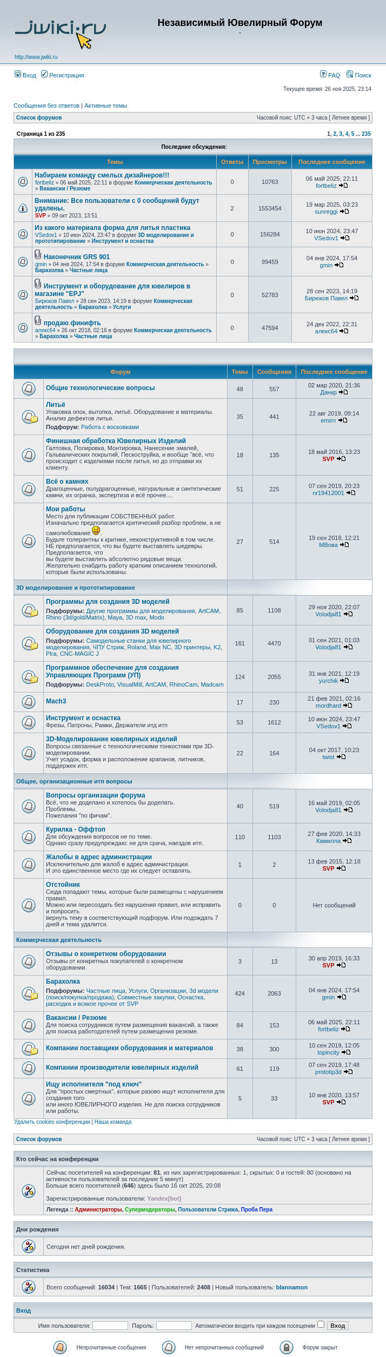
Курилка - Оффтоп (75, 829)
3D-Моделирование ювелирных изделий (111, 739)
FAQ (330, 75)
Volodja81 (328, 614)
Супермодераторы (150, 1210)
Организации (168, 990)
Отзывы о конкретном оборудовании (106, 954)
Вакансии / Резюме (64, 189)
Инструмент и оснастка (123, 241)
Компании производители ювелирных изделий (122, 1067)
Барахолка (49, 270)
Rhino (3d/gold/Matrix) (75, 617)
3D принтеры (192, 647)
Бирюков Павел (54, 301)
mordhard (328, 705)
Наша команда (113, 1122)
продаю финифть (72, 323)
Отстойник (63, 884)
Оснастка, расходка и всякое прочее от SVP (125, 1000)
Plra (51, 653)
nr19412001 (328, 493)
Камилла (328, 841)
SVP (40, 216)
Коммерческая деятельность (173, 183)
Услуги (122, 307)
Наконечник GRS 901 (77, 257)
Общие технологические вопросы (100, 388)
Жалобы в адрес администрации (99, 857)
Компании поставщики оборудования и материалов (130, 1048)
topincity (328, 1052)
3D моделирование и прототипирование (75, 587)
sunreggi (326, 211)
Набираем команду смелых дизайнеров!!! (102, 175)
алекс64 (45, 330)
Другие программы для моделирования (140, 611)
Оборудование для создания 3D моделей (112, 631)
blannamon (292, 1287)
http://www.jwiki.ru (36, 57)
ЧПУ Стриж (108, 647)
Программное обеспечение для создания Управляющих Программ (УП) (112, 671)
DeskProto (100, 684)
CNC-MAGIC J (79, 653)
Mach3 (56, 701)
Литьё (55, 405)
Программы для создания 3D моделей (108, 601)
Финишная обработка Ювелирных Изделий (116, 441)
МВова (328, 545)
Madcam (212, 684)
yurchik (328, 680)
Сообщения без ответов (46, 105)
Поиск (359, 75)
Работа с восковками (110, 427)
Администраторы (98, 1210)
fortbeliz (44, 183)
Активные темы (105, 105)
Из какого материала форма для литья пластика (112, 228)
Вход (25, 75)
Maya (115, 617)
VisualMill (129, 684)
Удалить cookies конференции (52, 1122)
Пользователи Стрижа (208, 1210)
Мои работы (65, 509)
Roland (137, 647)
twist (329, 757)
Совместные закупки (146, 997)
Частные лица (89, 270)
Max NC (160, 647)
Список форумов (39, 118)
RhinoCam (183, 684)
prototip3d (328, 1072)
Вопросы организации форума (95, 795)
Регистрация (62, 75)
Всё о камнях (67, 481)
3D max (135, 617)
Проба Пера (256, 1210)
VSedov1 (46, 235)
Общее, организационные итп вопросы (74, 781)
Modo (156, 617)
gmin (41, 264)
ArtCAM (208, 611)
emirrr (328, 420)
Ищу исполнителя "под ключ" (94, 1084)
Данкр (328, 392)
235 (366, 134)
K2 (217, 647)
